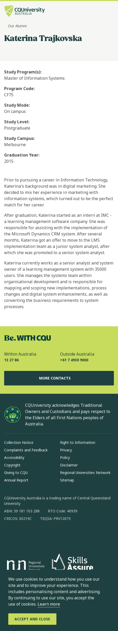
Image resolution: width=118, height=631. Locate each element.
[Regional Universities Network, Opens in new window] (25, 566)
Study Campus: (19, 138)
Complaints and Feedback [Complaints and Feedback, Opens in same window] (26, 449)
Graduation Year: (21, 155)
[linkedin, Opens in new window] (36, 535)
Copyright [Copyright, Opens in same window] (12, 465)
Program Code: (19, 88)
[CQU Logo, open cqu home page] (24, 11)
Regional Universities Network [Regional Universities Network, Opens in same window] (85, 472)
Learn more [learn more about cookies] (49, 604)
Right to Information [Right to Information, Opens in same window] (77, 442)
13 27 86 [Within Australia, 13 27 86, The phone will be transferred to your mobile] (11, 359)
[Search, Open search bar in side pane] (100, 11)
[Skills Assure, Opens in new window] (72, 566)
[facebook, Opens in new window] (10, 535)
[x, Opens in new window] (50, 535)
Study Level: (16, 122)
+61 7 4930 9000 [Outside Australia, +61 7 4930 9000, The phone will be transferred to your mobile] (74, 359)
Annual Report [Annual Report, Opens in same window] (16, 480)
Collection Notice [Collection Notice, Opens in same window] (18, 442)
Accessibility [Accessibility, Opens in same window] (14, 457)
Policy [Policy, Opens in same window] (65, 457)
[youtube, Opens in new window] (63, 535)
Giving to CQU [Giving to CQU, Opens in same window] (16, 472)
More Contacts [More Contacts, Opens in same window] (59, 378)
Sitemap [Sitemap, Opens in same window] (67, 480)
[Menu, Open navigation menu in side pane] (109, 11)
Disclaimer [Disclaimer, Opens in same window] (69, 465)
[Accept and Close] (32, 619)
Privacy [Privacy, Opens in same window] (66, 449)
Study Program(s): (22, 72)
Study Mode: (17, 105)
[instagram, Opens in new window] (23, 535)
